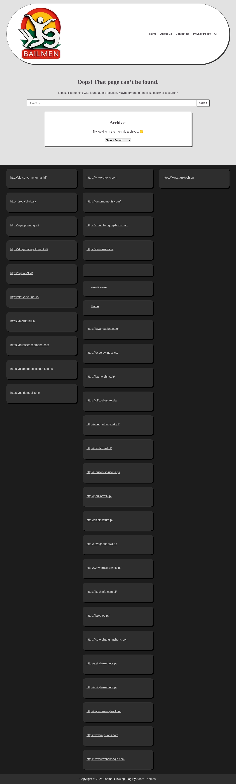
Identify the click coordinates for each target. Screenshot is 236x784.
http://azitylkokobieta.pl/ (101, 663)
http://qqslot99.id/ (21, 273)
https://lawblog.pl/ (97, 615)
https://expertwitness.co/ (102, 352)
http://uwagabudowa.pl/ (101, 543)
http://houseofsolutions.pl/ (103, 472)
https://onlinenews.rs (99, 249)
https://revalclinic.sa (23, 201)
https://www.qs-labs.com (102, 735)
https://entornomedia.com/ (103, 201)
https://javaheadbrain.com (103, 328)
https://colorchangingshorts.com (107, 225)
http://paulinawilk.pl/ (99, 496)
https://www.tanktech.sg (178, 177)
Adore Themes (146, 779)
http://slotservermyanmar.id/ (28, 177)
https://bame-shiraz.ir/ (100, 376)
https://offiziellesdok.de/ (101, 400)
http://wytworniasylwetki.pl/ (103, 567)
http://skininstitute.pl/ (99, 520)
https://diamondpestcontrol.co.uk (31, 368)
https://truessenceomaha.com (29, 344)
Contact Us (182, 33)
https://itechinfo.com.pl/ (101, 591)
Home (153, 33)
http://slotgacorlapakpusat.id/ (29, 249)
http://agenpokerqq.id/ (24, 225)
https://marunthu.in (22, 321)
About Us (166, 33)
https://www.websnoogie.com (105, 759)
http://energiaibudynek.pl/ (102, 424)
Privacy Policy (202, 33)
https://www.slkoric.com (101, 177)
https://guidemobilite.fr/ (25, 392)
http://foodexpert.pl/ (99, 448)
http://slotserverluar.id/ (24, 297)
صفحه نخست (99, 286)
